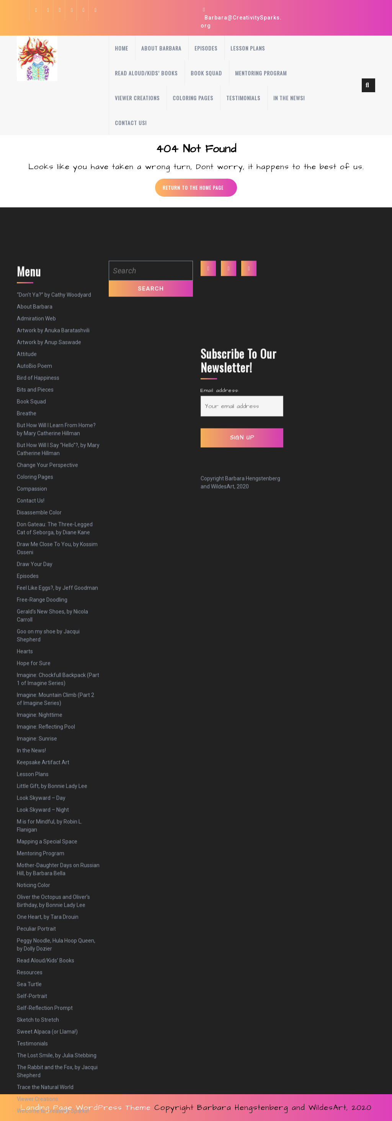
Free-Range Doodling (42, 712)
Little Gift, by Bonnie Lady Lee (52, 898)
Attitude (27, 466)
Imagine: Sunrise (37, 851)
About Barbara (161, 48)
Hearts (25, 764)
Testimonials (243, 98)
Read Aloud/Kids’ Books (146, 73)
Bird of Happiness (38, 490)
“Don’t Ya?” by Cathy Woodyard (54, 407)
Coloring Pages (193, 98)
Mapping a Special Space (47, 954)
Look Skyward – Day (41, 910)
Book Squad (206, 73)
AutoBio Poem (34, 478)
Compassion (32, 601)
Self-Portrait (32, 1108)
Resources (29, 1085)
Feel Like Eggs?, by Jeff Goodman (57, 700)
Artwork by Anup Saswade (49, 454)
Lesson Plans (247, 48)
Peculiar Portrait (36, 1041)
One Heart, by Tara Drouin (47, 1029)
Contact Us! (131, 123)
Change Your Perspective (47, 577)
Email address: (242, 514)
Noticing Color (33, 997)
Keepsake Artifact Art (43, 875)
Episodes (205, 48)
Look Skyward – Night (43, 922)
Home (121, 48)
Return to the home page (200, 190)
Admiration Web (36, 431)
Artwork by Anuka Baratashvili (53, 443)
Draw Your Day (34, 676)
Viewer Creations (137, 98)
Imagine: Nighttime (39, 827)
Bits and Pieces (35, 502)
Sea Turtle (29, 1096)
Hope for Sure (34, 775)
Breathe (26, 526)
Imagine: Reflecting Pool (46, 839)
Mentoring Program (261, 73)
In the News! (289, 98)
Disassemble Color (39, 625)
